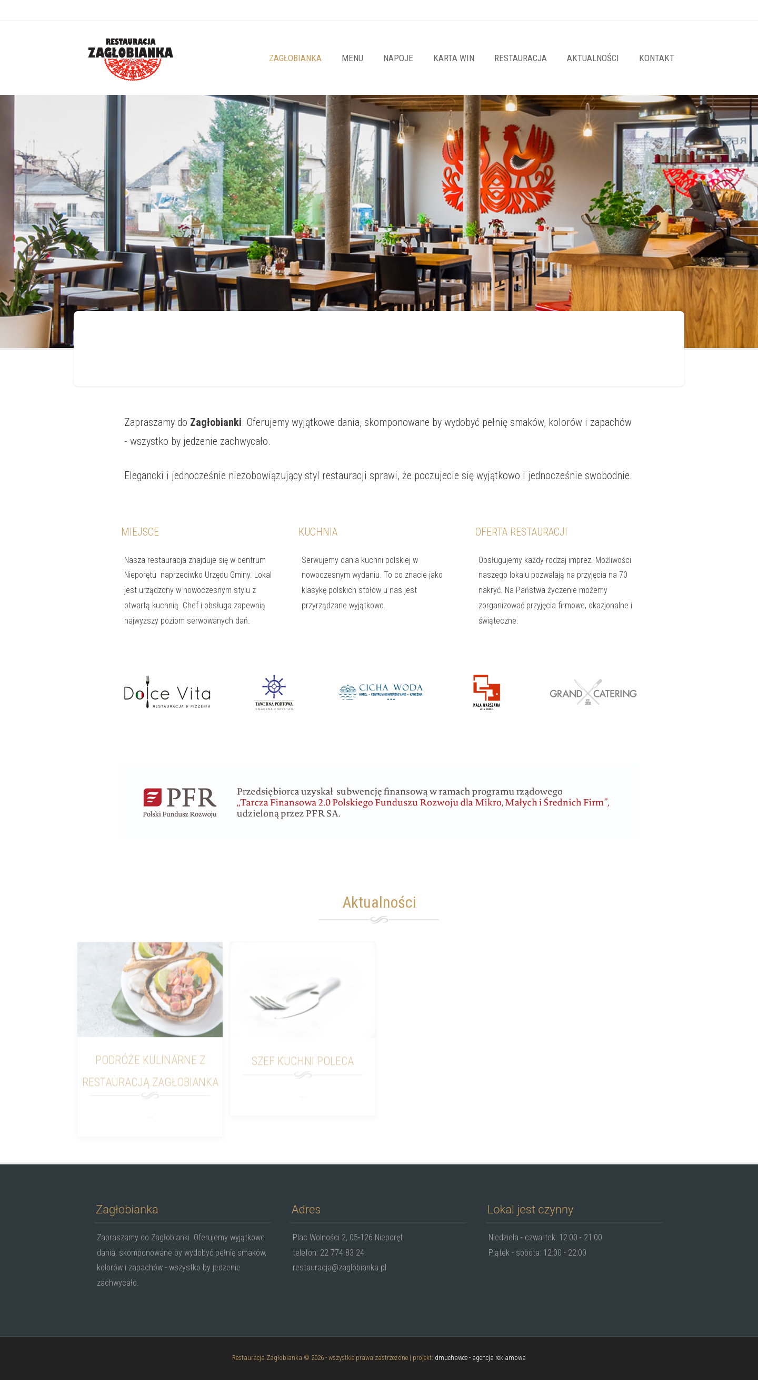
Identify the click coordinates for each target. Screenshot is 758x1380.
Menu (352, 58)
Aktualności (593, 58)
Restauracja (520, 58)
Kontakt (656, 58)
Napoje (398, 58)
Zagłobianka (295, 58)
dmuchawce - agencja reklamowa (480, 1358)
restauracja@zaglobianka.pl (181, 11)
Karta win (453, 58)
